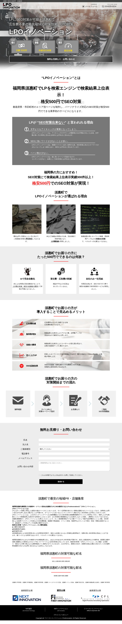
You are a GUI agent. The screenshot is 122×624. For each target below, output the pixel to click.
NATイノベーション (61, 612)
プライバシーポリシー (61, 618)
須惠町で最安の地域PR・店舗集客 (12, 1)
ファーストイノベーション (93, 612)
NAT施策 (29, 612)
